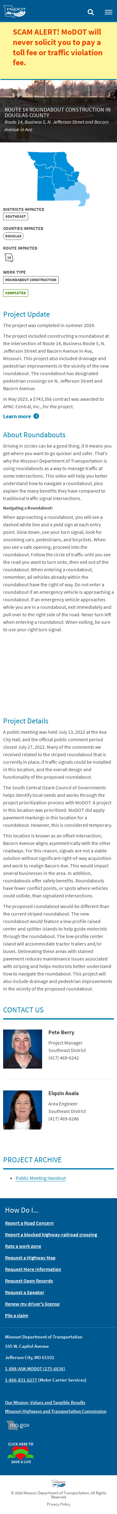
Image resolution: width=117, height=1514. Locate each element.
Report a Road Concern (29, 1223)
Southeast (15, 216)
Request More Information (33, 1269)
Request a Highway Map (30, 1257)
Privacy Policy (58, 1504)
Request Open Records (29, 1281)
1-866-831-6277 (21, 1380)
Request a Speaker (24, 1292)
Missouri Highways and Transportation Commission (55, 1411)
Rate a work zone (23, 1246)
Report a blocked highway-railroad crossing (51, 1234)
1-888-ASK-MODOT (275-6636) (35, 1369)
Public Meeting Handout (41, 1178)
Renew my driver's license (32, 1304)
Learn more (17, 415)
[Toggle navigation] (109, 12)
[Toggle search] (91, 11)
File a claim (16, 1315)
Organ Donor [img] (23, 1439)
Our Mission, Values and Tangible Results (45, 1402)
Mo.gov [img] (20, 1425)
